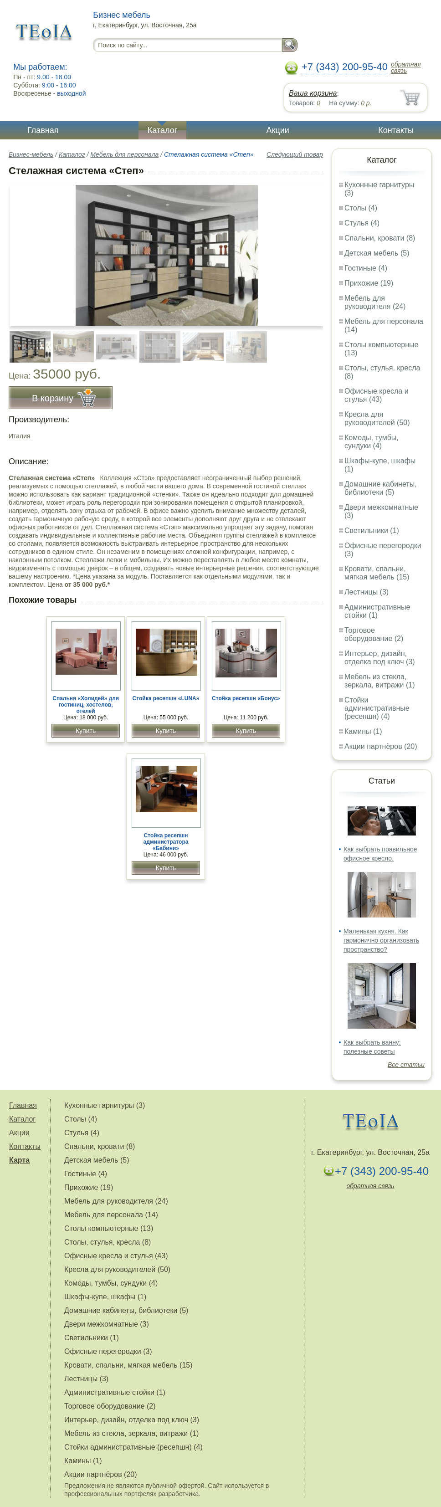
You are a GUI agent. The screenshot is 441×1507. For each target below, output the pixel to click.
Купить (86, 730)
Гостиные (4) (365, 268)
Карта (19, 1160)
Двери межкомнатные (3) (106, 1324)
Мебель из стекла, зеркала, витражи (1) (379, 681)
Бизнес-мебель (31, 154)
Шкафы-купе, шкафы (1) (105, 1297)
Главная (43, 130)
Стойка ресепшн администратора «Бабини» (166, 841)
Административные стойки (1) (377, 611)
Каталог (162, 130)
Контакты (396, 130)
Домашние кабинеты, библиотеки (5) (380, 488)
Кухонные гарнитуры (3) (104, 1105)
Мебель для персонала (124, 154)
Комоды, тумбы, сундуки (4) (371, 442)
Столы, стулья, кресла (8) (107, 1242)
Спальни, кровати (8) (379, 238)
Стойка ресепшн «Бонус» (246, 698)
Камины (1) (363, 731)
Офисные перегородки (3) (108, 1351)
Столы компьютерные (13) (108, 1228)
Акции (278, 130)
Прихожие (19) (368, 283)
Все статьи (406, 1064)
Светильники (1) (371, 530)
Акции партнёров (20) (380, 746)
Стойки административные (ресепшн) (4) (377, 708)
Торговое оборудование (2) (373, 634)
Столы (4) (360, 208)
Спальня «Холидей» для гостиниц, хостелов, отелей (85, 704)
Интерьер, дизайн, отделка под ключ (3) (379, 658)
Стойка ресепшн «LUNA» (166, 698)
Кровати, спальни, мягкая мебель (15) (377, 573)
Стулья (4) (361, 223)
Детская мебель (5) (376, 253)
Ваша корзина (313, 93)
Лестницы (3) (366, 592)
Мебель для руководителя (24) (374, 302)
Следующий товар (295, 154)
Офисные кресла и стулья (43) (376, 395)
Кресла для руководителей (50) (377, 418)
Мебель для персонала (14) (111, 1215)
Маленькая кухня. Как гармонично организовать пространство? (381, 940)
